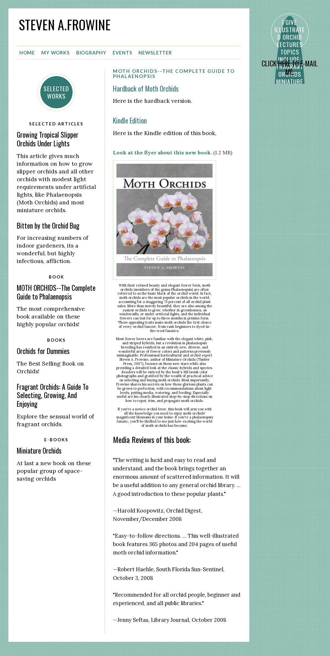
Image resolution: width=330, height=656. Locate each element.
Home (27, 52)
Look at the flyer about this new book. (162, 152)
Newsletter (155, 52)
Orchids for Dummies (43, 351)
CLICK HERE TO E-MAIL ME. (290, 67)
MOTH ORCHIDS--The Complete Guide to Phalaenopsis (56, 292)
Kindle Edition (130, 120)
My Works (55, 52)
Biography (91, 52)
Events (122, 52)
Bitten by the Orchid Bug (48, 225)
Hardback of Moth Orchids (146, 88)
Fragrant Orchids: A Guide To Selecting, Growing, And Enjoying (52, 395)
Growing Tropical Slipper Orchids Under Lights (47, 139)
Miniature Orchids (39, 450)
